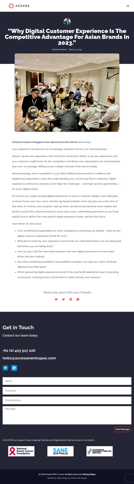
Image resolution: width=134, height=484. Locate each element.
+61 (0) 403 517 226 (19, 350)
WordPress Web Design (57, 478)
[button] (128, 6)
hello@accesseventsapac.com (29, 358)
